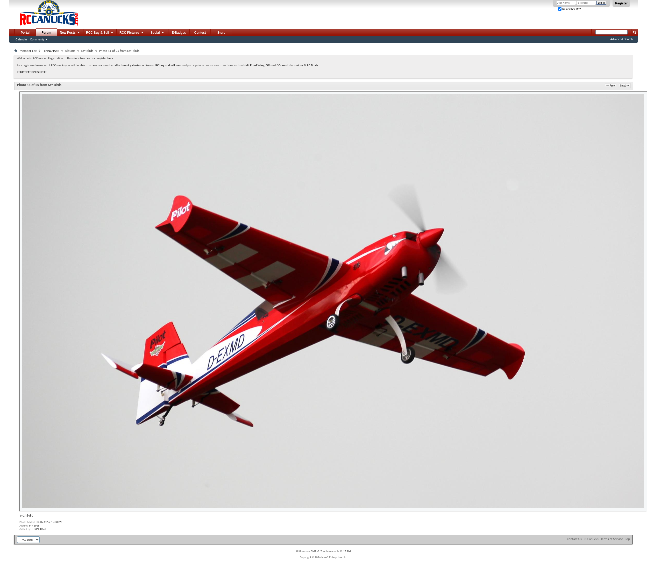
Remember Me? (569, 9)
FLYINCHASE (50, 51)
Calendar (21, 39)
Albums (70, 51)
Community (37, 39)
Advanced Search (621, 39)
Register (621, 3)
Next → (624, 85)
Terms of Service (612, 539)
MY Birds (87, 51)
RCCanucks (591, 539)
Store (221, 32)
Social (158, 33)
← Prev (610, 85)
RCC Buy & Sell (100, 33)
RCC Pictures (131, 33)
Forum (46, 32)
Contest (200, 32)
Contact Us (574, 539)
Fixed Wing (257, 65)
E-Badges (179, 32)
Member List (28, 51)
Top (627, 539)
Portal (25, 32)
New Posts (70, 33)
